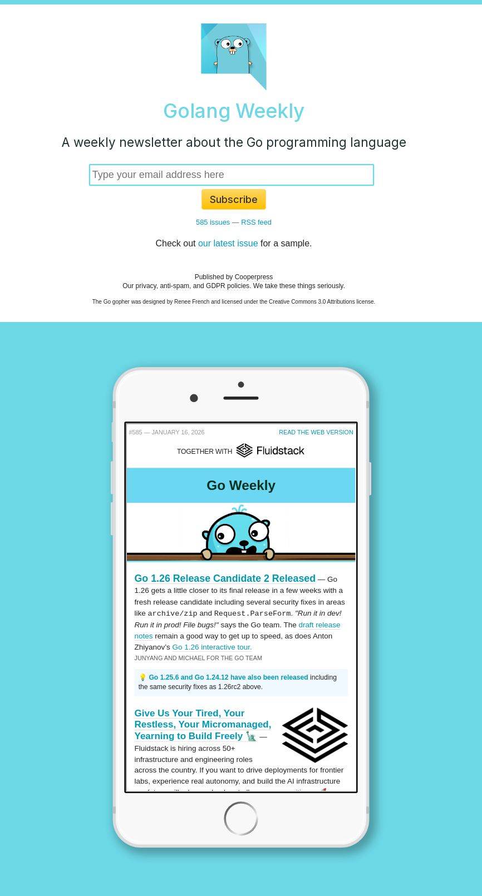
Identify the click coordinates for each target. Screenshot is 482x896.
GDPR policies (227, 286)
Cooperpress (254, 277)
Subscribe (234, 199)
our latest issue (228, 243)
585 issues (213, 222)
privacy (146, 286)
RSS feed (256, 222)
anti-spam (174, 286)
